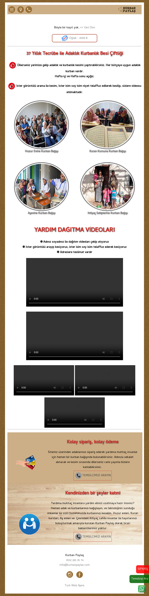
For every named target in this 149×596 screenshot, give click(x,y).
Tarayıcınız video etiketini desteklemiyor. (74, 282)
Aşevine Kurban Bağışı (41, 212)
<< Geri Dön (87, 28)
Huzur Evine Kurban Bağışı (41, 150)
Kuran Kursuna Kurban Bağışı (107, 150)
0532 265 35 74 (75, 560)
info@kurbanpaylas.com (75, 565)
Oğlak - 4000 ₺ (74, 38)
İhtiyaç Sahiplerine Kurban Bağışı (107, 212)
